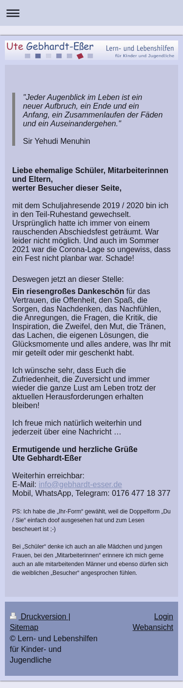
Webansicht (153, 627)
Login (163, 616)
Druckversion (39, 616)
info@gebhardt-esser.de (80, 484)
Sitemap (24, 627)
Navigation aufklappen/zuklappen (91, 12)
